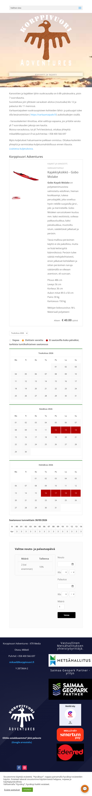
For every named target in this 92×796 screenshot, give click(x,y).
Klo (59, 572)
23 (26, 444)
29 (16, 452)
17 (36, 437)
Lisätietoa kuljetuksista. (21, 148)
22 (16, 444)
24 (36, 444)
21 (76, 437)
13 (66, 430)
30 (66, 396)
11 (46, 430)
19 (56, 437)
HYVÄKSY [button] (27, 789)
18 (46, 437)
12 (56, 430)
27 (66, 444)
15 (16, 437)
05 (56, 422)
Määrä (61, 601)
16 (26, 437)
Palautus (62, 579)
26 (56, 444)
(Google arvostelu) (22, 760)
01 (16, 422)
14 (76, 430)
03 (36, 422)
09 (26, 430)
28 (76, 444)
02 (26, 422)
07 (76, 422)
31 (76, 396)
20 (66, 437)
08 (16, 430)
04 (46, 422)
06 (66, 422)
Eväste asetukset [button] (12, 789)
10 (36, 430)
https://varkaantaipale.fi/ (43, 114)
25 (46, 444)
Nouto (61, 557)
